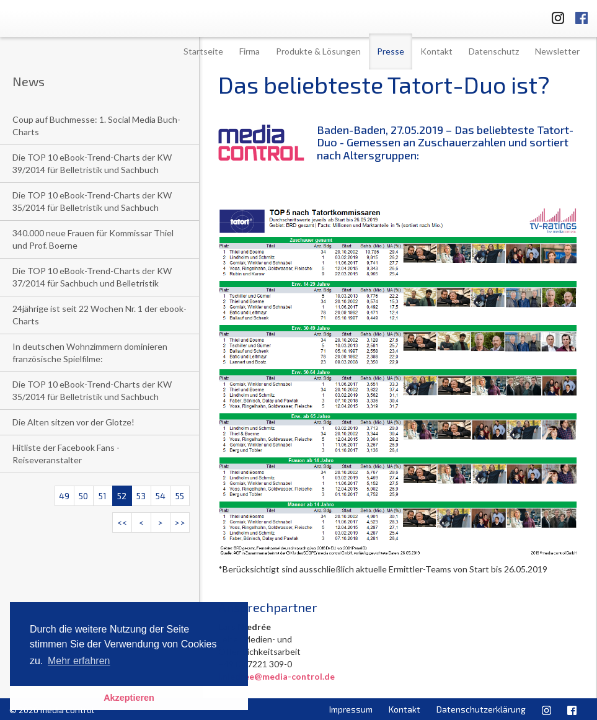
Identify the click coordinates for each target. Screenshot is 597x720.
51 (103, 496)
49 (64, 496)
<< (122, 522)
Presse (390, 51)
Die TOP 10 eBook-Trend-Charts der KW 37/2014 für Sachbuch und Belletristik (92, 276)
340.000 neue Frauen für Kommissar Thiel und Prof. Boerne (93, 239)
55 (179, 496)
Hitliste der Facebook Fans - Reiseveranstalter (66, 453)
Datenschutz (494, 51)
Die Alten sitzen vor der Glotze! (73, 422)
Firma (249, 51)
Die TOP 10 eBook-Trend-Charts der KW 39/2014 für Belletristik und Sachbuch (92, 163)
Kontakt (436, 51)
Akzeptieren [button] (129, 698)
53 (141, 496)
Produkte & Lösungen (318, 51)
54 (161, 496)
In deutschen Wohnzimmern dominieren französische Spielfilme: (89, 352)
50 (83, 496)
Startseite (203, 51)
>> (179, 522)
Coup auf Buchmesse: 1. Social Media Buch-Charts (96, 125)
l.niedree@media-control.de (276, 676)
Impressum (351, 709)
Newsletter (557, 51)
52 (121, 496)
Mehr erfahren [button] (79, 661)
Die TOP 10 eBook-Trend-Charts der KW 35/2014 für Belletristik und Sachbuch (92, 201)
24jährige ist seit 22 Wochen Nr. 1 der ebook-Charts (99, 314)
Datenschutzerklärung (481, 709)
